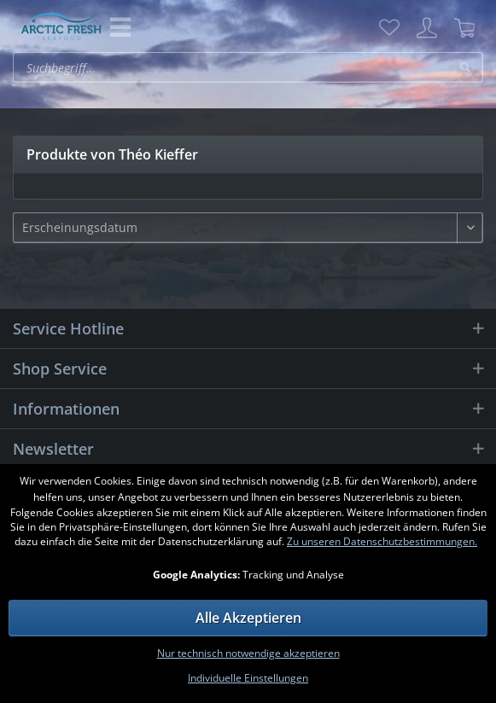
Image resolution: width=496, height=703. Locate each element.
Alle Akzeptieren (248, 617)
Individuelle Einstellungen (248, 678)
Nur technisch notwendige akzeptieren (248, 653)
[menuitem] (389, 28)
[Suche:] (248, 67)
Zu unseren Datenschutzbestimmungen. (382, 541)
